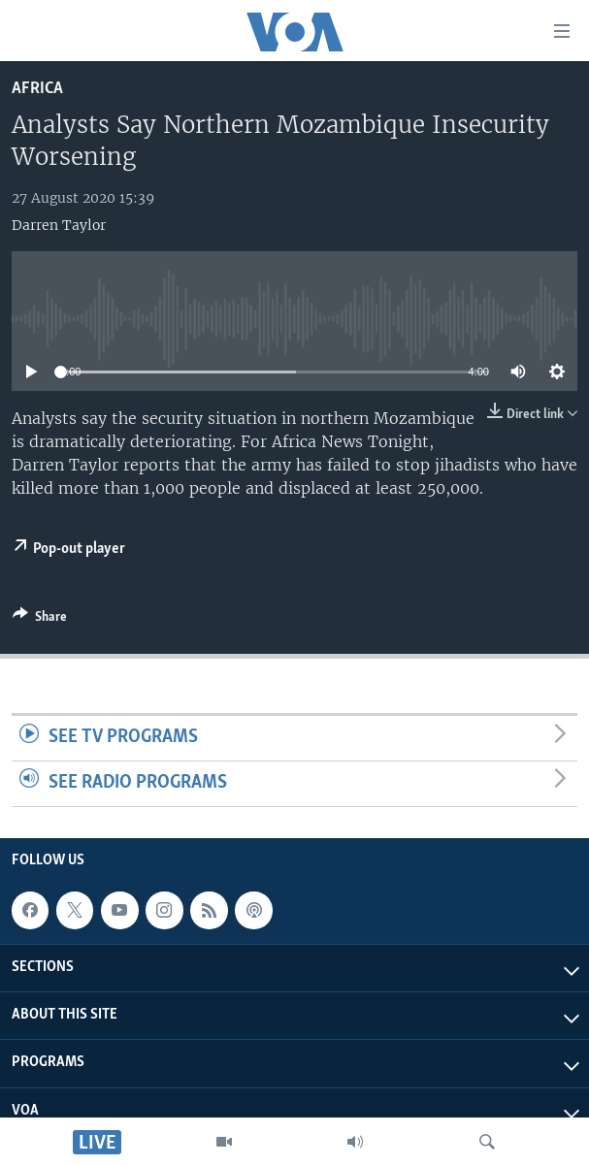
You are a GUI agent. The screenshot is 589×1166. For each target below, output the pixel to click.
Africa (37, 89)
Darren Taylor (59, 225)
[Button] (40, 619)
